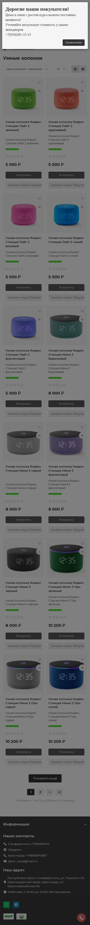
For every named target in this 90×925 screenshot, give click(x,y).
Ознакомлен (73, 42)
